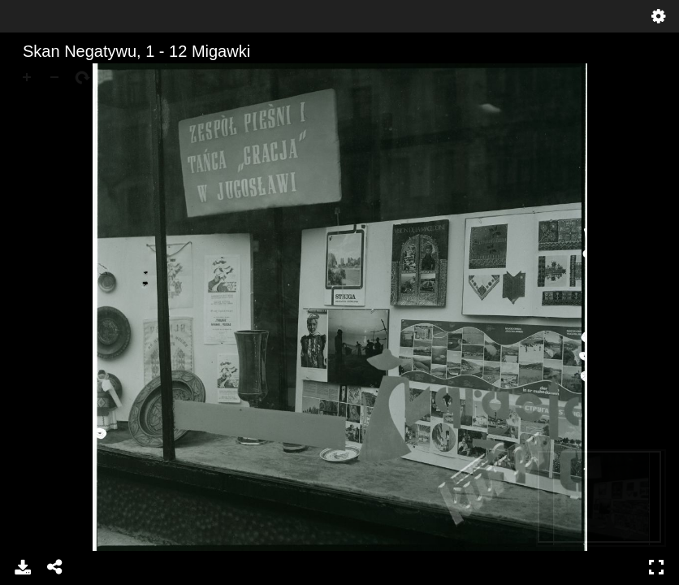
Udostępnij (55, 567)
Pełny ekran (656, 567)
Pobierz (23, 567)
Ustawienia (659, 16)
